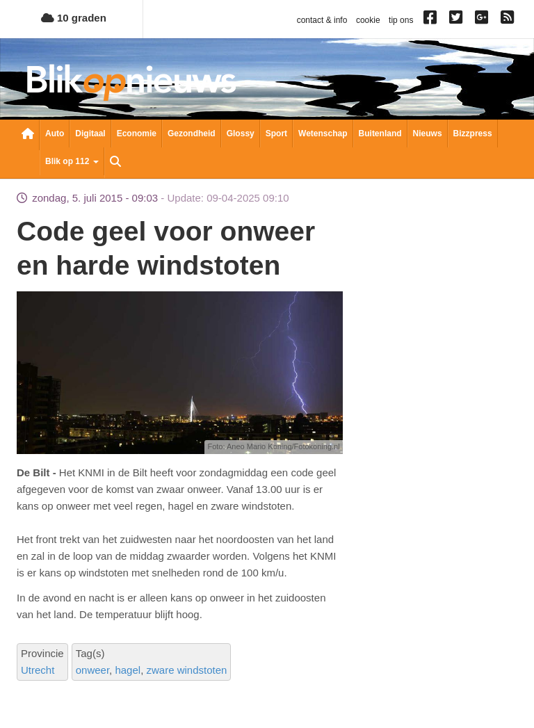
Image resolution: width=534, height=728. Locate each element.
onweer (92, 670)
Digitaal (90, 133)
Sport (276, 133)
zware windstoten (186, 670)
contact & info (322, 20)
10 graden (73, 18)
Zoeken (115, 162)
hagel (127, 670)
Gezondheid (192, 133)
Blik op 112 (72, 161)
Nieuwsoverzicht (28, 135)
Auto (54, 133)
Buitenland (380, 133)
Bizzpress (472, 133)
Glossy (240, 133)
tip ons (401, 20)
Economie (136, 133)
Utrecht (37, 670)
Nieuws (427, 133)
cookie (368, 20)
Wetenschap (322, 133)
